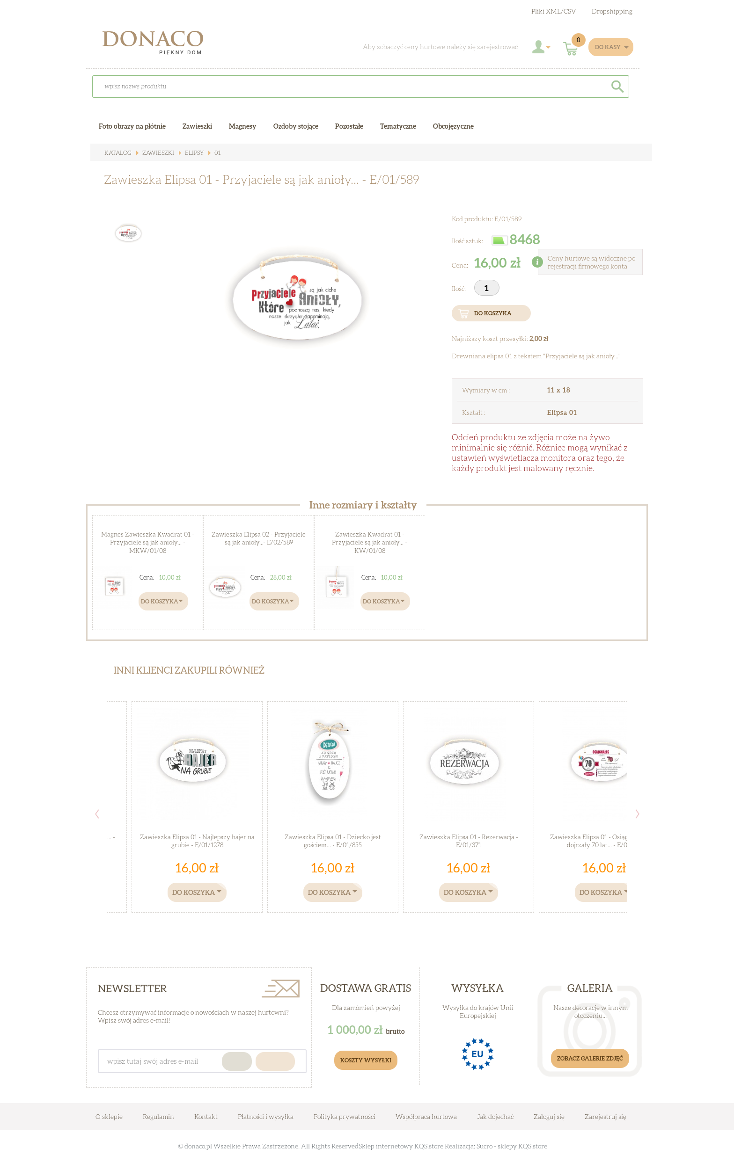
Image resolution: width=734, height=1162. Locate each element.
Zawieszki (156, 152)
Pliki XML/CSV (553, 11)
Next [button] (637, 814)
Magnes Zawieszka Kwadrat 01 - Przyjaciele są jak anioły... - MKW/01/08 (148, 542)
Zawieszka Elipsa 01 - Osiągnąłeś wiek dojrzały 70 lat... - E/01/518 (604, 841)
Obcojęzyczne (453, 126)
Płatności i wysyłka (266, 1116)
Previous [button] (97, 814)
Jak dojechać (496, 1116)
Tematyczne (398, 126)
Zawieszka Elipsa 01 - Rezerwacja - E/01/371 (468, 841)
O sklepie (109, 1116)
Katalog (117, 152)
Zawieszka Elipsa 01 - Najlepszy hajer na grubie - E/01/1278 (197, 841)
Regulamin (158, 1116)
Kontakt (206, 1116)
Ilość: (459, 288)
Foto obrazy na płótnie (132, 126)
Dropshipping (612, 11)
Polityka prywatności (344, 1116)
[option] (292, 302)
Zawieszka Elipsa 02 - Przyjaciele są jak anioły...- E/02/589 (258, 538)
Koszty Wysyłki (365, 1060)
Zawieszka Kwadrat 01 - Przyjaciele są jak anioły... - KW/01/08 (369, 542)
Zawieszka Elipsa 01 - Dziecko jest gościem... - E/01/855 (332, 841)
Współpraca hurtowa (426, 1116)
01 (214, 152)
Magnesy (243, 126)
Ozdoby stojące (295, 126)
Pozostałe (349, 126)
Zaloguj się (549, 1116)
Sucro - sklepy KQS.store (512, 1146)
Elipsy (191, 152)
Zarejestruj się (605, 1116)
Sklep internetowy (386, 1146)
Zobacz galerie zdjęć (590, 1058)
